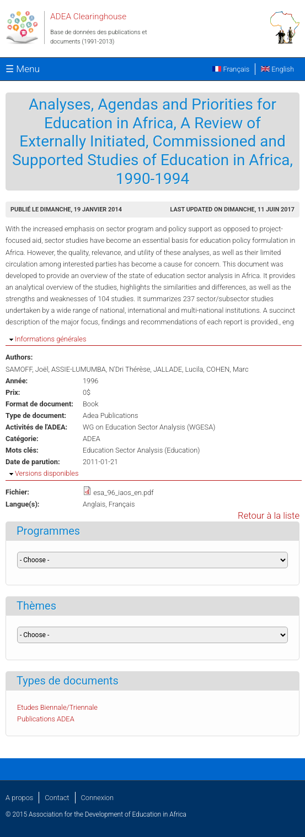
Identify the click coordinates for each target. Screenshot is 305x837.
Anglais (94, 504)
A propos (19, 797)
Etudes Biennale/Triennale (57, 707)
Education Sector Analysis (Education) (141, 450)
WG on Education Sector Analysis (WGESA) (149, 427)
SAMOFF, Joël (27, 369)
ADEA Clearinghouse (88, 16)
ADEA (91, 438)
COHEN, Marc (227, 369)
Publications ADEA (45, 719)
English (277, 69)
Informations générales (50, 339)
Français (230, 69)
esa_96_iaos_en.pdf (123, 492)
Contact (57, 797)
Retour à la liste (268, 515)
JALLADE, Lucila (178, 369)
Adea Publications (110, 415)
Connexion (97, 797)
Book (90, 404)
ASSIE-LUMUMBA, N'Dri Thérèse (100, 369)
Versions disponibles (46, 473)
